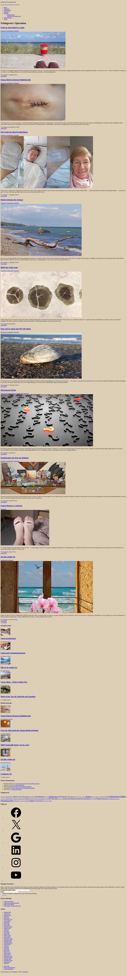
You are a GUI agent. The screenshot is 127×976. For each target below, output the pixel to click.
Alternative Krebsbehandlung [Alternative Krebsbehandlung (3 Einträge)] (6, 796)
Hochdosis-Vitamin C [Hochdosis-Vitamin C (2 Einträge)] (95, 796)
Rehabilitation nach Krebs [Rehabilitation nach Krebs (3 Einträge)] (114, 798)
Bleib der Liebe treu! (9, 267)
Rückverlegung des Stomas (12, 200)
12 (16, 619)
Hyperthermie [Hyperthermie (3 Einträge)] (102, 796)
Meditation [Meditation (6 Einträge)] (27, 798)
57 (10, 733)
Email (2, 891)
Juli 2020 (6, 929)
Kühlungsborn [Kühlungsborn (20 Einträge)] (114, 797)
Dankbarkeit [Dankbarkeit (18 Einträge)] (53, 797)
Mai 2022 (6, 916)
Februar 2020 (7, 935)
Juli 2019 (6, 946)
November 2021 (8, 919)
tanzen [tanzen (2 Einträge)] (45, 800)
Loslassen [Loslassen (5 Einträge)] (15, 798)
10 (8, 685)
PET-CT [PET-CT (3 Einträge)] (91, 798)
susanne (5, 74)
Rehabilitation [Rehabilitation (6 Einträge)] (105, 798)
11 (9, 777)
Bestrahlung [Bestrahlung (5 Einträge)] (20, 796)
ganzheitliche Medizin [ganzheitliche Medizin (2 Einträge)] (81, 796)
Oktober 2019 (7, 941)
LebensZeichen (8, 17)
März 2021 (7, 924)
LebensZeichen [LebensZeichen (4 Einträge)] (9, 798)
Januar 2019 (7, 954)
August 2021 (7, 921)
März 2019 (7, 951)
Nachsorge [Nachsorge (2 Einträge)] (60, 798)
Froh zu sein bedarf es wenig (12, 27)
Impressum (7, 966)
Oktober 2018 (7, 959)
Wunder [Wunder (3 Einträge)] (50, 800)
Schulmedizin (7, 10)
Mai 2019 (6, 948)
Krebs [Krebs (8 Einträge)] (107, 796)
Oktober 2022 (7, 915)
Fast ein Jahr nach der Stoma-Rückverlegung (19, 730)
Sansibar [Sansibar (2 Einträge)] (21, 800)
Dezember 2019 (8, 938)
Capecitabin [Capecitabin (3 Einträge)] (32, 796)
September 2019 (8, 943)
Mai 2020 (6, 931)
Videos (5, 19)
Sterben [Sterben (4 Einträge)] (27, 800)
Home (5, 7)
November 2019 (8, 940)
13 (10, 748)
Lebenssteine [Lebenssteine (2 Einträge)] (3, 798)
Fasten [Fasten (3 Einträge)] (76, 796)
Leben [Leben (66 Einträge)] (123, 796)
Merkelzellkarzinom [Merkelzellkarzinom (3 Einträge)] (34, 798)
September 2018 (8, 960)
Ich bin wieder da (8, 557)
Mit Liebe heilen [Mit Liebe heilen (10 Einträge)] (53, 799)
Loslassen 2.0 (6, 774)
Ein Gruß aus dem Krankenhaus (14, 132)
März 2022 (7, 918)
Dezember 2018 (8, 956)
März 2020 (7, 934)
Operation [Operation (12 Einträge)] (87, 799)
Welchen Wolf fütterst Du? (14, 16)
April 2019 (7, 950)
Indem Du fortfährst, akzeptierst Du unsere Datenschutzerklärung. (19, 893)
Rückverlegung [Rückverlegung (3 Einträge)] (16, 800)
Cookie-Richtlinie (8, 969)
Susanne (6, 13)
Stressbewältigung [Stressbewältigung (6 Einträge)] (38, 800)
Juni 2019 (6, 947)
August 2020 (7, 928)
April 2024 (7, 913)
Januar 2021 (7, 925)
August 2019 (7, 944)
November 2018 (8, 957)
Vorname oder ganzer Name (8, 890)
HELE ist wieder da (9, 667)
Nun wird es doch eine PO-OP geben (16, 329)
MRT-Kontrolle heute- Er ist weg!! (15, 745)
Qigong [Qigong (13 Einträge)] (98, 799)
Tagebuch (6, 12)
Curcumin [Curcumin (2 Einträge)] (46, 796)
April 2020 (7, 932)
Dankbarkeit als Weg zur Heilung (14, 458)
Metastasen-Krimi (8, 390)
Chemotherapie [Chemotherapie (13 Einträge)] (40, 796)
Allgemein (6, 9)
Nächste (5, 622)
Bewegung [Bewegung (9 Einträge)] (26, 796)
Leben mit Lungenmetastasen (13, 653)
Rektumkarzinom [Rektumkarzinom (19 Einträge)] (7, 801)
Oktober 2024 (7, 912)
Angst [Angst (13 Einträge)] (15, 796)
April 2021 (7, 922)
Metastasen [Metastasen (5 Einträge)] (41, 798)
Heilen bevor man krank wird (8, 2)
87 (19, 127)
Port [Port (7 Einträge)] (95, 799)
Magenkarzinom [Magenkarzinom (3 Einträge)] (21, 798)
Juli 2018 (6, 963)
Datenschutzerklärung (9, 967)
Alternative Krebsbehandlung (8, 393)
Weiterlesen (4, 76)
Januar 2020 (7, 937)
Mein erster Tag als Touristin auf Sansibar (18, 696)
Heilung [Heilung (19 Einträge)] (88, 797)
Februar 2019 (7, 953)
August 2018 (7, 962)
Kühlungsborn (11, 15)
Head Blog (25, 972)
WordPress (14, 972)
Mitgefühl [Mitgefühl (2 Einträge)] (46, 798)
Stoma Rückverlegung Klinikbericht (16, 80)
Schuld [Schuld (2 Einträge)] (24, 800)
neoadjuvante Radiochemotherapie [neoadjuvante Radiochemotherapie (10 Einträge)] (73, 799)
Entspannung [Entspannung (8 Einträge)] (70, 796)
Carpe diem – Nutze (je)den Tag (14, 682)
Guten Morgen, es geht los (11, 506)
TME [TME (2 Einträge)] (47, 800)
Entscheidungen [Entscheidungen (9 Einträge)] (62, 796)
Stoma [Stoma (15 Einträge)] (31, 801)
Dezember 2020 (8, 927)
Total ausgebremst (8, 638)
